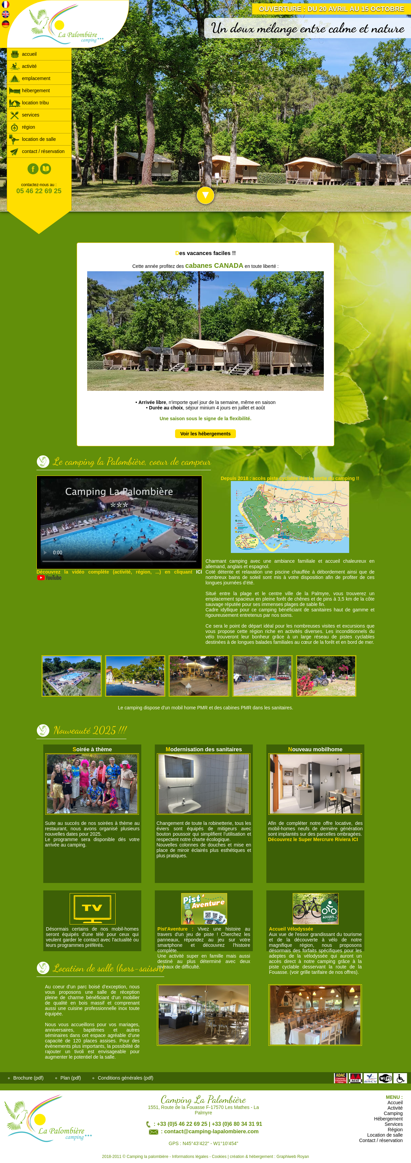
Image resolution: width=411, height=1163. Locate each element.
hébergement (29, 90)
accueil (23, 54)
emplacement (29, 78)
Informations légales (190, 1156)
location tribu (29, 102)
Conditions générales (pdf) (125, 1078)
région (22, 127)
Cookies (219, 1156)
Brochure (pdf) (28, 1078)
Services (394, 1124)
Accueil (395, 1102)
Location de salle (385, 1135)
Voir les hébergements (205, 433)
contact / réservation (37, 151)
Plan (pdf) (71, 1078)
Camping (393, 1113)
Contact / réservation (381, 1140)
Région (395, 1129)
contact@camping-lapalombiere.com (211, 1131)
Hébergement (388, 1118)
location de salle (32, 139)
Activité (395, 1108)
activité (23, 66)
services (24, 115)
